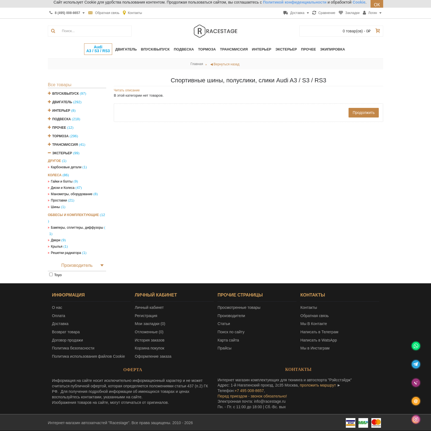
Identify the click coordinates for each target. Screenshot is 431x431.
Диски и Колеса (62, 188)
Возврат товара (66, 332)
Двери (55, 240)
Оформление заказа (153, 356)
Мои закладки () (150, 323)
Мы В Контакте (313, 323)
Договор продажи (67, 340)
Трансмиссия (65, 145)
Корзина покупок (149, 348)
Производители (231, 316)
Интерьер (61, 111)
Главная (196, 64)
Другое (54, 161)
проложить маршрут (318, 385)
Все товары (59, 84)
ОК (377, 4)
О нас (57, 307)
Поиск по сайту (231, 332)
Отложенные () (149, 332)
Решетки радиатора (66, 253)
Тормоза (60, 136)
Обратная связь (314, 316)
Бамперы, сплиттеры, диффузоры (77, 228)
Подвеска (61, 119)
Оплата (58, 316)
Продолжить (364, 112)
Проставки (59, 200)
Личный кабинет (149, 307)
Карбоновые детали (66, 167)
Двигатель (62, 102)
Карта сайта (228, 340)
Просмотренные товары (239, 307)
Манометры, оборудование (71, 194)
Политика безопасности (73, 348)
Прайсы (225, 348)
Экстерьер (62, 153)
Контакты (308, 307)
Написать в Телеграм (319, 332)
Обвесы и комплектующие (73, 215)
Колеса (55, 175)
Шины (55, 207)
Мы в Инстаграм (315, 348)
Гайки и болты (62, 181)
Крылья (56, 246)
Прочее (59, 128)
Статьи (224, 323)
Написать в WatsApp (318, 340)
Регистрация (146, 316)
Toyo (58, 275)
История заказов (149, 340)
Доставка (60, 323)
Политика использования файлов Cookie (88, 356)
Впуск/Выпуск (65, 94)
